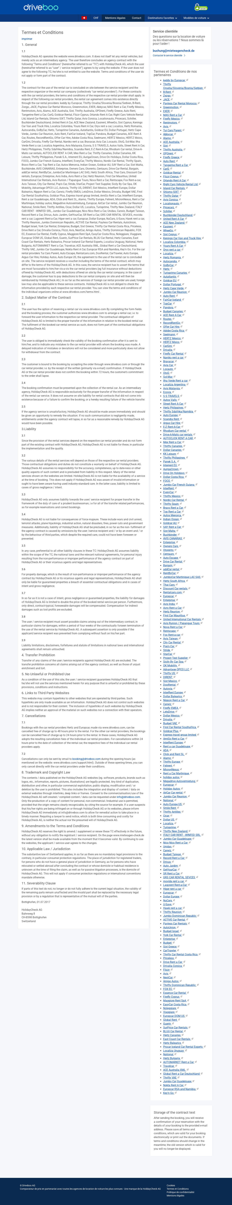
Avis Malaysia (173, 388)
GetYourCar (171, 869)
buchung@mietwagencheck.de (174, 50)
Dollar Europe (173, 896)
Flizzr (168, 969)
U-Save (169, 904)
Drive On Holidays (175, 473)
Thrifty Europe (173, 761)
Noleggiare (171, 1008)
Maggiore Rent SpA (176, 1000)
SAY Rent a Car (173, 527)
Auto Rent (170, 161)
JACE (168, 99)
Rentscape (171, 631)
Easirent (169, 226)
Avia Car (169, 365)
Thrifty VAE (171, 1077)
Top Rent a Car (173, 511)
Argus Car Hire (173, 423)
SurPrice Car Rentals (177, 1027)
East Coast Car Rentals (178, 1039)
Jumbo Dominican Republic (181, 915)
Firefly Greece (173, 157)
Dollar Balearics (174, 696)
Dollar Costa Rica (175, 477)
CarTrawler (171, 950)
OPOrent (169, 153)
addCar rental (173, 569)
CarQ (167, 168)
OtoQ (168, 373)
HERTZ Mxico (173, 342)
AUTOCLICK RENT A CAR (179, 438)
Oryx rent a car (173, 249)
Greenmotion (172, 107)
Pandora (170, 307)
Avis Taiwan (172, 638)
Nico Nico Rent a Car (177, 842)
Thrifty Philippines (175, 457)
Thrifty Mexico (173, 496)
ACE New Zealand (175, 222)
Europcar (170, 596)
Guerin (168, 1023)
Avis (167, 126)
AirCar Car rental (174, 792)
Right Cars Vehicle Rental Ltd (182, 184)
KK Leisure (171, 453)
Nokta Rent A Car (175, 1085)
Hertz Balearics (173, 1043)
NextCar (169, 977)
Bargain (169, 565)
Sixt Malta (171, 530)
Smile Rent (171, 808)
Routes (169, 319)
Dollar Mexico (173, 715)
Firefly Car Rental (175, 353)
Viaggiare (170, 1012)
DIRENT (169, 677)
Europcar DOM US (175, 1016)
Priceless (170, 958)
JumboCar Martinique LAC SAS (183, 577)
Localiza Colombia (176, 242)
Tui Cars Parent (174, 130)
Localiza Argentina (176, 384)
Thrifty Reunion (174, 912)
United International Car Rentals (183, 619)
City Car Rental (173, 642)
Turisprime (171, 827)
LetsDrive (170, 711)
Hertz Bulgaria (173, 1058)
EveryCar (170, 492)
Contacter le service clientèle (169, 55)
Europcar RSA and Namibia (181, 1089)
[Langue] (84, 18)
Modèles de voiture (196, 18)
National (170, 800)
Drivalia (169, 349)
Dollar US (170, 819)
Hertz (168, 269)
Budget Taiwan (173, 854)
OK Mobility (171, 665)
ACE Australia (173, 142)
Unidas (169, 846)
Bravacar (170, 361)
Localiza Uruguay (175, 1050)
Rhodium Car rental (176, 430)
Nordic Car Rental (175, 500)
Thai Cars (170, 584)
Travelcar (170, 1066)
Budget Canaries (174, 311)
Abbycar (169, 134)
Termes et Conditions (178, 1188)
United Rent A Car (175, 218)
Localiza (170, 253)
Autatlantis (171, 276)
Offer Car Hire (173, 326)
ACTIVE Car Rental (175, 919)
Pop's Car (170, 646)
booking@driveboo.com (86, 759)
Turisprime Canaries (176, 272)
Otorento (170, 550)
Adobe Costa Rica (175, 330)
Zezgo (168, 95)
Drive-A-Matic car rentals (179, 434)
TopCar (169, 303)
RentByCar (171, 573)
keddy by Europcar (175, 80)
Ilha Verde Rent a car (177, 380)
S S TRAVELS (173, 396)
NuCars (169, 900)
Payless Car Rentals (176, 923)
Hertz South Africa (175, 581)
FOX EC (169, 989)
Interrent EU (171, 465)
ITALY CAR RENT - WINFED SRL (183, 835)
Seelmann (171, 334)
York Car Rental (174, 935)
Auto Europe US (174, 804)
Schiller (169, 211)
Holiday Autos (173, 788)
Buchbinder (171, 534)
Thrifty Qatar (172, 195)
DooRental (171, 684)
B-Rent (168, 92)
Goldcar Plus (172, 731)
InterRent (170, 488)
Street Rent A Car (175, 403)
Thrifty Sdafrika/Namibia (180, 411)
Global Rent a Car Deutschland (183, 1073)
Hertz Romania (173, 257)
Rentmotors (171, 122)
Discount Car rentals (177, 588)
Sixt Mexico (171, 681)
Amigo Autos (172, 981)
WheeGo (169, 230)
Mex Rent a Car (174, 442)
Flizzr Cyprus (172, 176)
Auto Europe (172, 415)
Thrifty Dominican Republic (181, 985)
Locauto (169, 369)
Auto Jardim (172, 865)
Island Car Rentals (175, 188)
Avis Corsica (172, 199)
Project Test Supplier (177, 658)
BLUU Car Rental (174, 1031)
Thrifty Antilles (173, 811)
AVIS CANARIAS (174, 538)
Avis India (170, 604)
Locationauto (172, 203)
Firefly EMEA (172, 708)
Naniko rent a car (175, 357)
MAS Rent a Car (174, 115)
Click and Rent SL (175, 754)
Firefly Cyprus (173, 996)
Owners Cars (172, 546)
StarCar (169, 654)
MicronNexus (172, 769)
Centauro (170, 554)
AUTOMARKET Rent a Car (180, 1062)
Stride (168, 650)
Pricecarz (170, 207)
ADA (167, 750)
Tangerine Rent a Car (177, 165)
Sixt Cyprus (171, 234)
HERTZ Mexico (173, 338)
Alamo (168, 138)
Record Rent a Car (175, 858)
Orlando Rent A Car (176, 180)
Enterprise (170, 542)
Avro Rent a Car (174, 607)
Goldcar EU (171, 280)
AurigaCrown (172, 469)
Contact (136, 18)
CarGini (169, 346)
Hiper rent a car (174, 888)
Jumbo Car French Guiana (180, 484)
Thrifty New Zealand (177, 831)
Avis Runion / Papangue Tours (183, 623)
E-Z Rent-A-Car (173, 426)
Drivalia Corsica (174, 966)
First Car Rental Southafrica (181, 727)
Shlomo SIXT (172, 192)
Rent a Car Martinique (177, 773)
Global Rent (171, 1019)
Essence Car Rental (176, 992)
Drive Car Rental (174, 561)
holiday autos (173, 777)
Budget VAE (171, 723)
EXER (168, 111)
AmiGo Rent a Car (175, 738)
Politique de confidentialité (180, 1192)
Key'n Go (170, 1093)
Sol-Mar (169, 376)
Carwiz (169, 704)
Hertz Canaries (173, 1035)
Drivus (168, 862)
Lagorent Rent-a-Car (176, 885)
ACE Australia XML (176, 1070)
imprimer (27, 38)
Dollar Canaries (174, 450)
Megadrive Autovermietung (181, 781)
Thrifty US (171, 673)
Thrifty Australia (174, 149)
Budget (169, 942)
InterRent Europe (174, 692)
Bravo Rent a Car (174, 507)
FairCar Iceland (173, 299)
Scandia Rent (172, 419)
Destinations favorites (162, 18)
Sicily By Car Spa (175, 661)
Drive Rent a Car (174, 962)
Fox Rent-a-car (173, 634)
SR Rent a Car (173, 873)
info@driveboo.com (128, 797)
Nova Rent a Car (174, 627)
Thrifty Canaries (174, 446)
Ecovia (168, 392)
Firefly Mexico (173, 118)
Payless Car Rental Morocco (181, 103)
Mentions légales (115, 18)
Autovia (169, 688)
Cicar (168, 815)
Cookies (171, 1185)
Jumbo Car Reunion (176, 292)
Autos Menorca (174, 515)
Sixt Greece (171, 946)
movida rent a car (175, 881)
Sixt (167, 145)
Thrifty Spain (172, 503)
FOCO (168, 480)
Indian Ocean (172, 519)
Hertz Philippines (175, 407)
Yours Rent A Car (174, 245)
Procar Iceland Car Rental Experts (184, 1046)
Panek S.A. (171, 461)
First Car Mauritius (175, 615)
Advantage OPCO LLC (177, 669)
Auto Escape (172, 557)
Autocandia (171, 261)
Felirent (169, 765)
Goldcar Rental (173, 172)
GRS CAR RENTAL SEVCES (180, 877)
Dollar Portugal (173, 284)
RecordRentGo (173, 322)
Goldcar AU (171, 523)
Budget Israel (172, 931)
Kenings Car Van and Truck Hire (183, 238)
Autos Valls (171, 399)
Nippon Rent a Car (175, 700)
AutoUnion (171, 927)
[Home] (41, 7)
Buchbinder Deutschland (179, 215)
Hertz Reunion (173, 611)
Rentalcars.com (174, 592)
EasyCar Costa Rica (176, 1004)
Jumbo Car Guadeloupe (179, 838)
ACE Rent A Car (174, 315)
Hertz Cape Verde (175, 288)
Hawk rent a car (174, 908)
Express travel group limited (181, 734)
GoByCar (170, 265)
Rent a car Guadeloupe (178, 746)
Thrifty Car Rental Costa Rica (182, 954)
